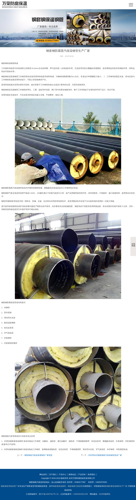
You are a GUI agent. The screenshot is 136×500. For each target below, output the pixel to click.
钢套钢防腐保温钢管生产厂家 (115, 486)
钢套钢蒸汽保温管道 (76, 486)
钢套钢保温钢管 (59, 486)
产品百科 (82, 475)
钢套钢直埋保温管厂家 (10, 486)
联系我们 (91, 475)
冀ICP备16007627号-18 (48, 494)
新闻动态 (72, 475)
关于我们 (53, 475)
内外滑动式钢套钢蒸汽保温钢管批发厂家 (105, 455)
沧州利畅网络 (104, 494)
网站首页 (43, 475)
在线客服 (133, 243)
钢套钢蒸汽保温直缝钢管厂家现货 (38, 455)
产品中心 (62, 475)
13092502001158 (80, 494)
